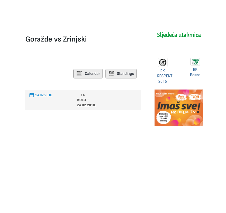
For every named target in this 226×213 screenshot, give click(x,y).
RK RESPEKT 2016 (165, 76)
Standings (121, 73)
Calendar (88, 73)
